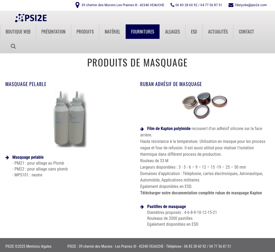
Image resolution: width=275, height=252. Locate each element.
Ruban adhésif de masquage (171, 83)
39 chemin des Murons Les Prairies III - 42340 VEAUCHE (122, 5)
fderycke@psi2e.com (251, 5)
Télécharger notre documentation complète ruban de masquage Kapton (201, 192)
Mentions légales (38, 246)
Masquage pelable (25, 83)
